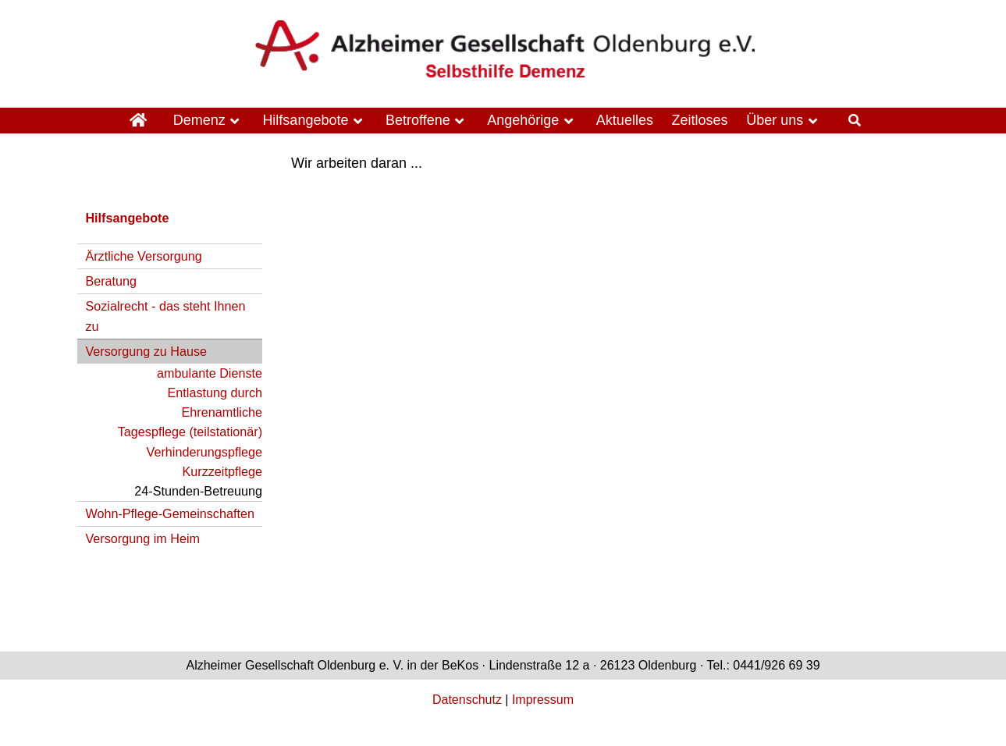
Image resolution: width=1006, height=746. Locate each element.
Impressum (543, 699)
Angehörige (523, 120)
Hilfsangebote (305, 120)
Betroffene (418, 120)
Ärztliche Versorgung (143, 256)
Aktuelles (624, 120)
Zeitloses (700, 120)
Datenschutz (467, 699)
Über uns (774, 120)
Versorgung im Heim (142, 538)
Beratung (111, 281)
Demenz (199, 120)
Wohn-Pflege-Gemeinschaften (169, 513)
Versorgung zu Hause (146, 351)
